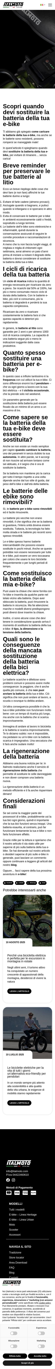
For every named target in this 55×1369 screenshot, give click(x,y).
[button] (8, 883)
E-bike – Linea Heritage (23, 1214)
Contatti (13, 1277)
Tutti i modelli (16, 1209)
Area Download (18, 1262)
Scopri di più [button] (27, 1363)
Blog (11, 1272)
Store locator (16, 1257)
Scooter (13, 1229)
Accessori (15, 1234)
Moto (12, 1224)
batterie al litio (27, 328)
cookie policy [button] (45, 1303)
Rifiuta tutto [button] (15, 1356)
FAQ (11, 1267)
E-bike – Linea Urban (21, 1219)
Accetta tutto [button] (40, 1356)
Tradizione (15, 1252)
